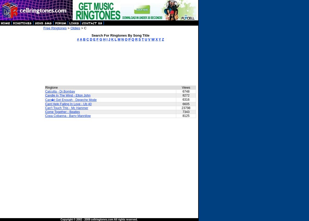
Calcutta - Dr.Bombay (60, 91)
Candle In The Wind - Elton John (67, 95)
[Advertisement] (21, 104)
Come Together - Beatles (62, 112)
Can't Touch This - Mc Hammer (66, 108)
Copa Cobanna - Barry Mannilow (68, 116)
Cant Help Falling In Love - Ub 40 (68, 104)
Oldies (75, 28)
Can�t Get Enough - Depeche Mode (71, 100)
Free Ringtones (55, 28)
